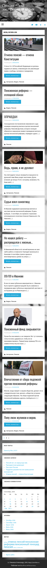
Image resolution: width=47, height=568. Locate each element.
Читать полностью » (13, 76)
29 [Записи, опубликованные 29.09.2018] (32, 506)
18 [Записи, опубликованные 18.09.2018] (10, 504)
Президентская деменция (15, 465)
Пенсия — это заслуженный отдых (18, 7)
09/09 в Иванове (13, 276)
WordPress (23, 565)
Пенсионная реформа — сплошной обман (18, 92)
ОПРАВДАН (10, 116)
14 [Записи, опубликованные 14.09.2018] (26, 501)
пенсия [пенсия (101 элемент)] (8, 547)
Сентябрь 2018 (11, 523)
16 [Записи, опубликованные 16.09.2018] (38, 501)
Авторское (9, 82)
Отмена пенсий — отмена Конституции (19, 57)
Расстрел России (12, 467)
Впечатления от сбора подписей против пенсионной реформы (22, 381)
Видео (16, 82)
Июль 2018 (9, 527)
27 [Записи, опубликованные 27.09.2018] (21, 506)
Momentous (32, 565)
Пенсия (21, 82)
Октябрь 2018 (10, 520)
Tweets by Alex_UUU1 (10, 450)
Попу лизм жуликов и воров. (20, 417)
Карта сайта (10, 555)
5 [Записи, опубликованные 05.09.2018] (15, 499)
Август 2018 (10, 525)
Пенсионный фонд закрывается (22, 329)
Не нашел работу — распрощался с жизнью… (18, 240)
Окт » (10, 508)
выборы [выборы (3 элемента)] (6, 542)
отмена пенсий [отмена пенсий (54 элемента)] (16, 541)
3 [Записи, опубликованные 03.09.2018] (4, 499)
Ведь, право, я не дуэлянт (19, 167)
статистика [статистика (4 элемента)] (20, 547)
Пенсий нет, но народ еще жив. (16, 463)
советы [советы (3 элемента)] (15, 547)
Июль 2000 (10, 529)
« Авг (5, 508)
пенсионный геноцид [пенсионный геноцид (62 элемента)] (27, 544)
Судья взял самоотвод (17, 201)
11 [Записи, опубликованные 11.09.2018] (10, 501)
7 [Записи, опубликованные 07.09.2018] (26, 499)
